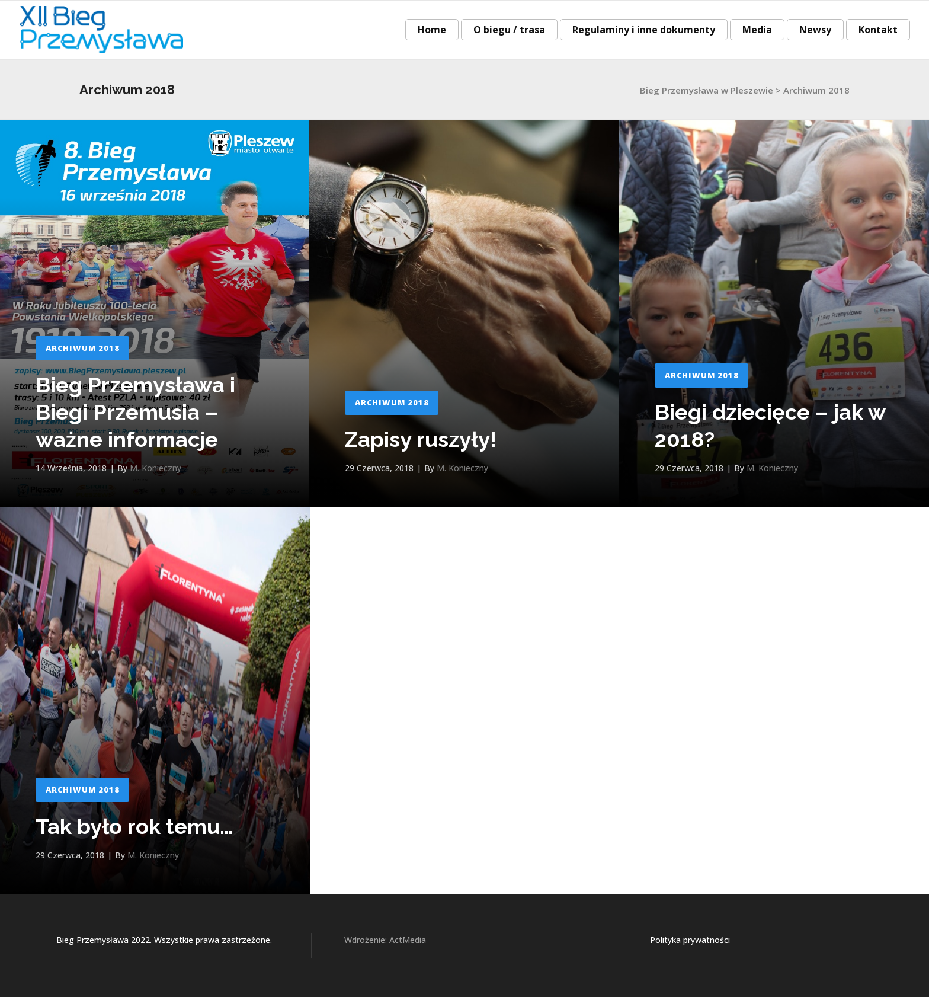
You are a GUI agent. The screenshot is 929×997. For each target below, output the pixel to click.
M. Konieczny (155, 468)
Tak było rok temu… (134, 826)
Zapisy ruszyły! (420, 439)
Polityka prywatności (690, 939)
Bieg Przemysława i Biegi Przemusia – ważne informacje (135, 412)
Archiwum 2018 (82, 348)
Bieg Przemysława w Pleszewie (706, 90)
